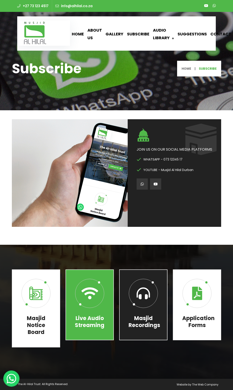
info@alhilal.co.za (74, 6)
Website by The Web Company (197, 384)
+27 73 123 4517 (33, 6)
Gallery (114, 34)
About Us (94, 34)
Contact (220, 34)
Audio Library (161, 34)
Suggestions (192, 34)
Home (78, 34)
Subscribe (138, 34)
